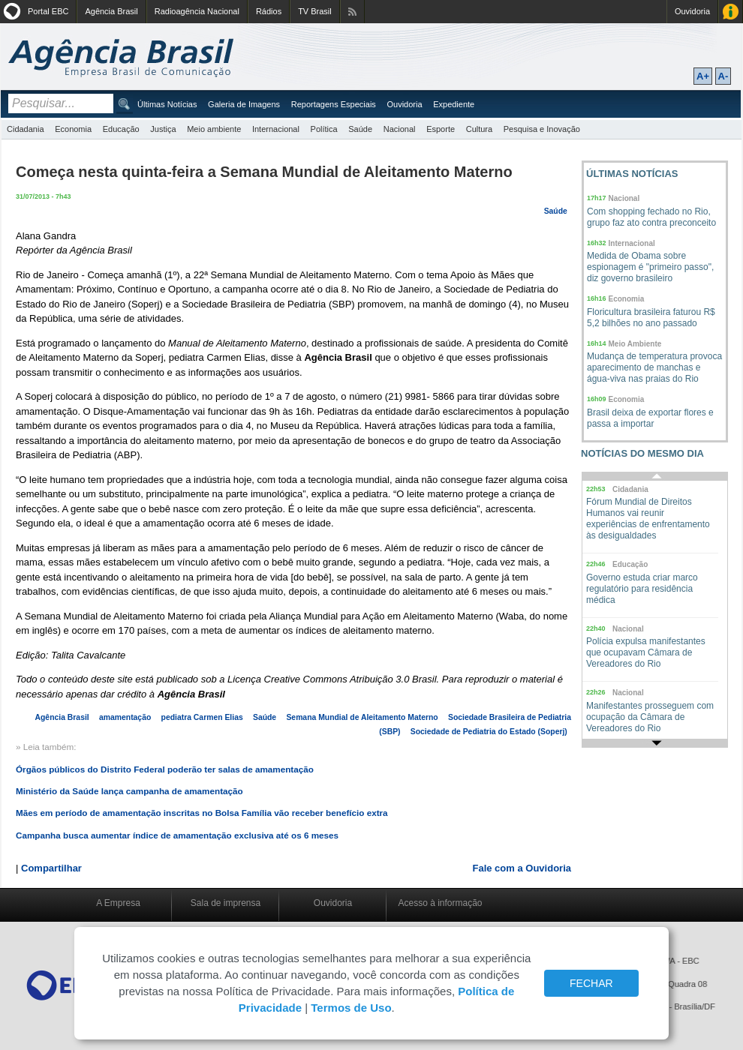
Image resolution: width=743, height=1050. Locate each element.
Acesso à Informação (730, 11)
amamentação (125, 717)
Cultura (479, 129)
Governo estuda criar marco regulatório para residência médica (642, 588)
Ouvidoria (692, 11)
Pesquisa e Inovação (542, 129)
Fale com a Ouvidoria (522, 868)
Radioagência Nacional (197, 11)
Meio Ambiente (635, 344)
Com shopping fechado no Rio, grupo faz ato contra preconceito (651, 217)
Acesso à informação (440, 903)
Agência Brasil (111, 11)
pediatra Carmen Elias (202, 717)
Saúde (360, 129)
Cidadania (25, 129)
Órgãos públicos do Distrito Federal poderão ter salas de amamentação (165, 769)
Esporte (440, 129)
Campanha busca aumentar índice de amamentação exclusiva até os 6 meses (177, 835)
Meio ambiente (214, 129)
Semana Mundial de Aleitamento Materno (362, 717)
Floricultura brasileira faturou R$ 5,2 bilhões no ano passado (651, 317)
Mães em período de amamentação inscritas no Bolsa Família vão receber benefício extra (202, 813)
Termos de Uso (351, 1007)
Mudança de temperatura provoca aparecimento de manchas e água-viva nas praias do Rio (654, 367)
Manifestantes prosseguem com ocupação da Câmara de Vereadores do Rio (650, 717)
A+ (702, 76)
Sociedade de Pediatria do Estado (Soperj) (489, 732)
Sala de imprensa (225, 903)
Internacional (275, 129)
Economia (73, 129)
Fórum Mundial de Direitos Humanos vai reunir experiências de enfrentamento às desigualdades (648, 518)
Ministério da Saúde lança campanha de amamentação (129, 791)
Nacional (400, 129)
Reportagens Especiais (333, 104)
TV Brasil (315, 11)
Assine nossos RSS (352, 11)
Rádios (268, 11)
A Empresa (118, 903)
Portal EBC (48, 11)
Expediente (453, 104)
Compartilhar (51, 868)
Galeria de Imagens (244, 104)
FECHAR (591, 983)
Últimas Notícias (167, 104)
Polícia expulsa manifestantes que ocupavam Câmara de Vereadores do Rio (645, 652)
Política (324, 129)
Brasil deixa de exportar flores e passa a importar (650, 418)
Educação (121, 129)
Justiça (163, 129)
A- (723, 76)
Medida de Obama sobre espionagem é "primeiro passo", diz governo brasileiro (650, 267)
